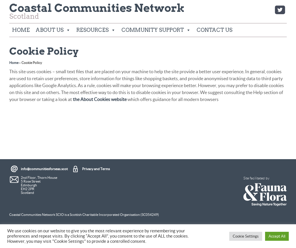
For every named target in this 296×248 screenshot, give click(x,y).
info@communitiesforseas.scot (44, 169)
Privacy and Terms (96, 169)
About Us (53, 30)
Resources (96, 30)
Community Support (156, 30)
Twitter (279, 9)
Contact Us (214, 30)
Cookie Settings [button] (246, 236)
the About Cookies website (100, 99)
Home (21, 30)
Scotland (97, 13)
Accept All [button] (277, 236)
